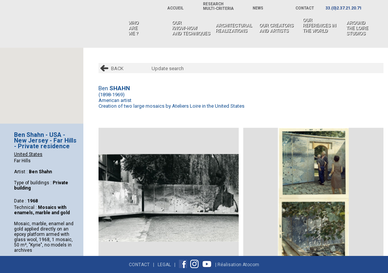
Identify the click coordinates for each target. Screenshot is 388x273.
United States (28, 154)
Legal (164, 264)
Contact (139, 264)
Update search (168, 68)
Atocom (250, 264)
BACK (117, 68)
